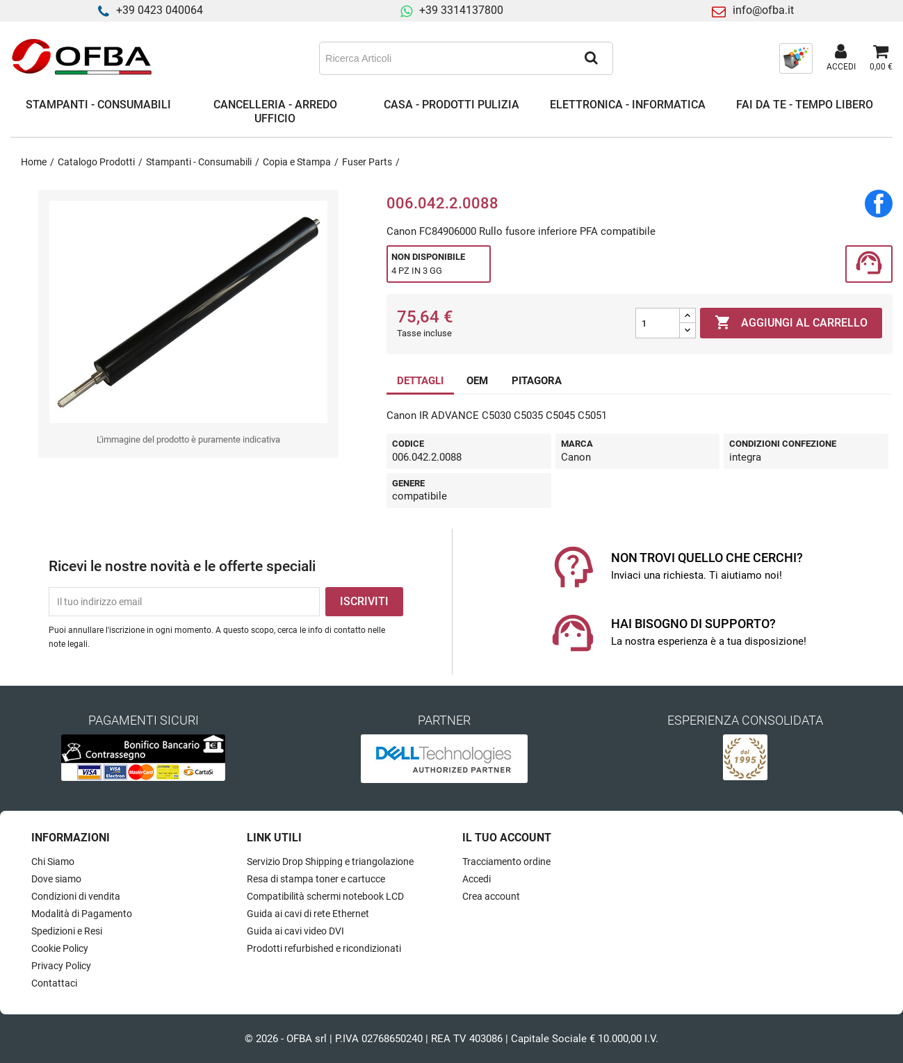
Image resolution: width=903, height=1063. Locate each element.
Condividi (879, 203)
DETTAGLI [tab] (420, 380)
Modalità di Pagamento (81, 913)
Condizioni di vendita (75, 896)
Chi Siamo (52, 861)
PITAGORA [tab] (537, 380)
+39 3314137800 (461, 10)
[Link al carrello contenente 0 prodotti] (881, 58)
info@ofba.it (763, 10)
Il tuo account (506, 837)
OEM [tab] (477, 380)
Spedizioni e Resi (66, 931)
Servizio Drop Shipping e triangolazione (330, 861)
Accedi (476, 878)
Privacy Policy (61, 965)
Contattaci (54, 983)
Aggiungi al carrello (791, 323)
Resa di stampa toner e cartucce (316, 878)
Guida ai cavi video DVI (295, 931)
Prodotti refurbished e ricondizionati (324, 948)
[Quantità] (657, 323)
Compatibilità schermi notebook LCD (325, 896)
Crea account (491, 896)
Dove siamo (56, 878)
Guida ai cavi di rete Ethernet (308, 913)
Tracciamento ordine (506, 861)
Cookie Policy (59, 948)
